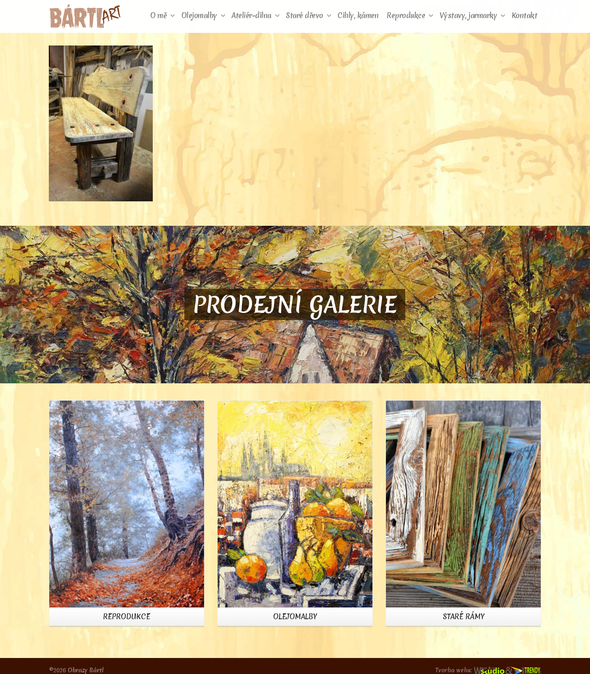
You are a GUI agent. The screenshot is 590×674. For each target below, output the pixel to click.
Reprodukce (410, 15)
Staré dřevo (308, 15)
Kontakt (524, 15)
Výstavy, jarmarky (472, 15)
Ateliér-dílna (255, 15)
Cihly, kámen (358, 15)
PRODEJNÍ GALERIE (295, 304)
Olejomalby (203, 15)
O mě (162, 15)
